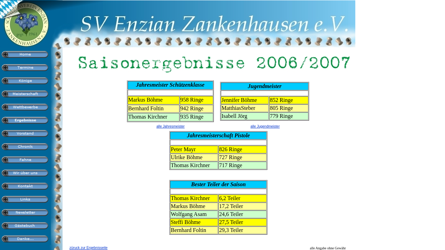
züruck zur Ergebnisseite (89, 248)
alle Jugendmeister (265, 126)
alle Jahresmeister (170, 126)
